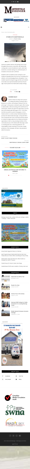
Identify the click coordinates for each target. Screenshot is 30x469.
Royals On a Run (15, 285)
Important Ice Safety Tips (17, 276)
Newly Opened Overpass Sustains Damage (19, 311)
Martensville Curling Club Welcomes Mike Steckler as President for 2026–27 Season (13, 259)
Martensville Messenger (11, 440)
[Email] (17, 1)
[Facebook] (8, 376)
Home (2, 32)
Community (15, 34)
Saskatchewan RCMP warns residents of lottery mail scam (14, 266)
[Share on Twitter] (16, 91)
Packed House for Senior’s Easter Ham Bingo (11, 263)
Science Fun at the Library (17, 293)
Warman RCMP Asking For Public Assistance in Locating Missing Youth (19, 304)
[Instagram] (15, 1)
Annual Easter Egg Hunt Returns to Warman (15, 170)
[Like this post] (12, 91)
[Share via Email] (19, 91)
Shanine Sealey (17, 39)
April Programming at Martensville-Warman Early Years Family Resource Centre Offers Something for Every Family (14, 255)
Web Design (18, 440)
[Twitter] (13, 1)
